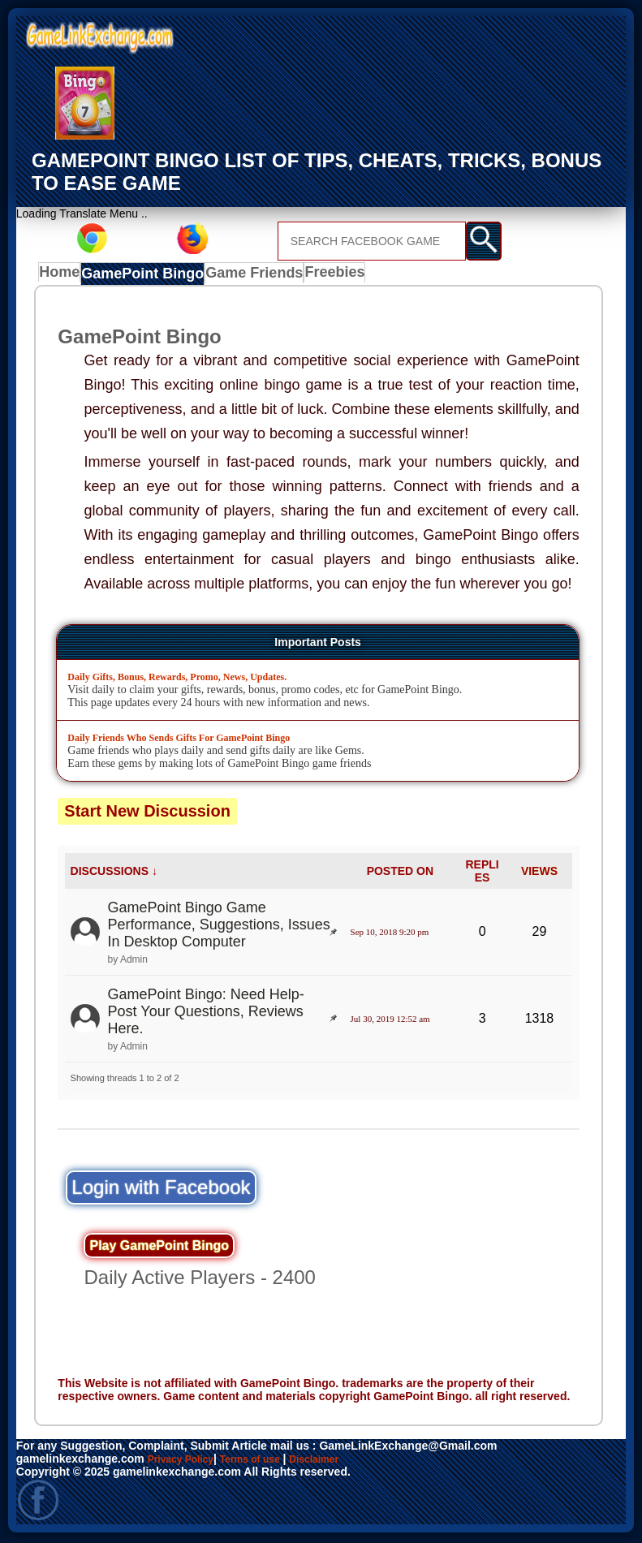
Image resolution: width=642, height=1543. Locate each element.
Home (63, 275)
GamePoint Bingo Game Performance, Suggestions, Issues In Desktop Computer (219, 927)
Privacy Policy (186, 1461)
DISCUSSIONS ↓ (114, 873)
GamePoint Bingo (144, 275)
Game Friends (248, 275)
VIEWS (539, 873)
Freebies (327, 275)
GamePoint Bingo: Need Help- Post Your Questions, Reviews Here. (206, 1014)
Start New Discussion (147, 813)
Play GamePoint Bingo (159, 1248)
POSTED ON (400, 873)
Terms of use (265, 1461)
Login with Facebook (160, 1189)
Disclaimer (339, 1461)
